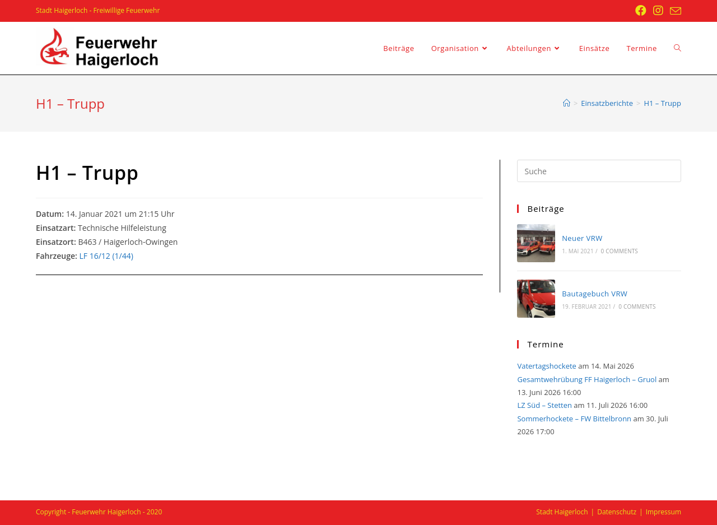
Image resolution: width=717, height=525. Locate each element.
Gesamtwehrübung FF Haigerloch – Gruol (587, 379)
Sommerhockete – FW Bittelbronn (574, 419)
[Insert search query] (599, 171)
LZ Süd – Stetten (544, 405)
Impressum (663, 512)
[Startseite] (566, 103)
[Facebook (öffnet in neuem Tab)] (641, 10)
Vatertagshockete (546, 366)
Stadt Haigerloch (562, 512)
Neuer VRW (582, 238)
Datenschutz (616, 512)
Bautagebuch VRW (594, 294)
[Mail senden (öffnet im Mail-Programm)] (674, 11)
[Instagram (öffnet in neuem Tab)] (658, 10)
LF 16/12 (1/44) (106, 255)
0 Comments (619, 251)
